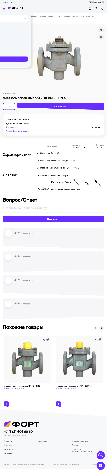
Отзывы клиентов (80, 441)
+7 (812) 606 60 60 (95, 2)
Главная (6, 16)
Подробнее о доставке (17, 131)
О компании (9, 454)
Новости (8, 445)
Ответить (28, 233)
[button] (6, 31)
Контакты (7, 2)
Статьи (75, 445)
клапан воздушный (11, 18)
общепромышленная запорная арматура (75, 16)
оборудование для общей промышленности (33, 16)
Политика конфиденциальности (82, 450)
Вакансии (42, 441)
